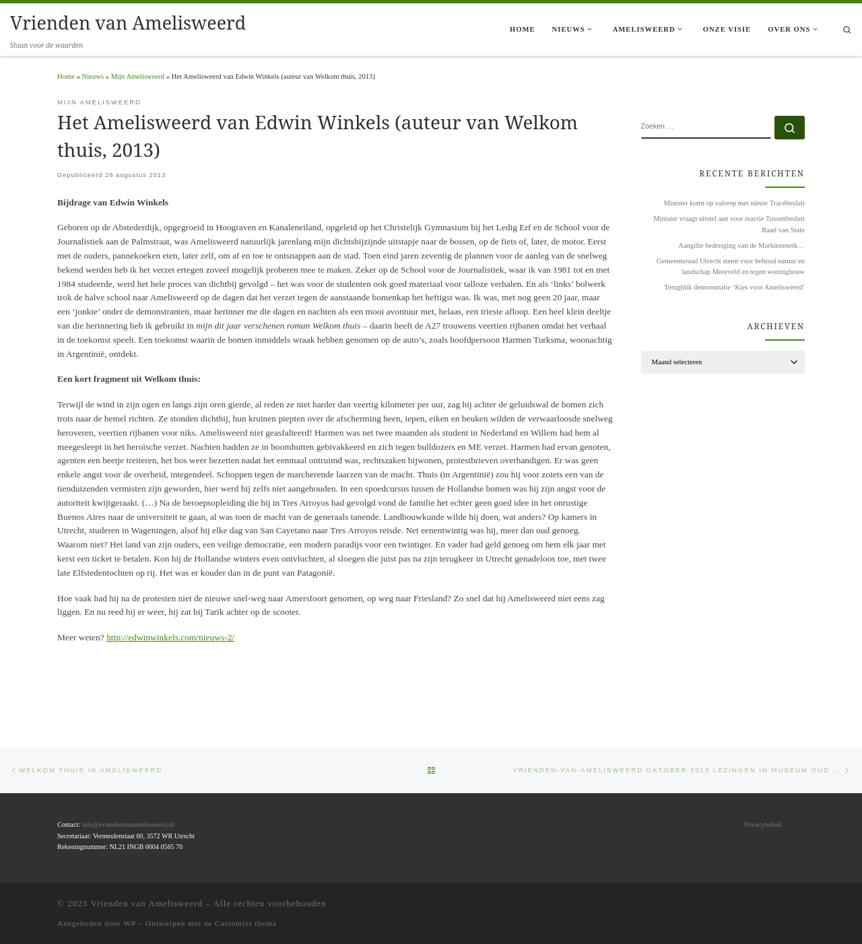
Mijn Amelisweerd (137, 76)
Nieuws (93, 76)
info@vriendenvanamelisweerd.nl (128, 824)
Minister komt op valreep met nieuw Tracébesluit (734, 203)
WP (129, 923)
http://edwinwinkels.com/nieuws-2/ (170, 637)
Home (66, 76)
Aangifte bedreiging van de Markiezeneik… (741, 245)
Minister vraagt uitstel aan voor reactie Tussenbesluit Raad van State (729, 224)
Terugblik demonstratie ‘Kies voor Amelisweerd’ (734, 287)
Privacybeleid (762, 824)
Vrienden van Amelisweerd (147, 903)
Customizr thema (246, 923)
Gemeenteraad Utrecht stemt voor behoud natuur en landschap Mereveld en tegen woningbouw (731, 266)
